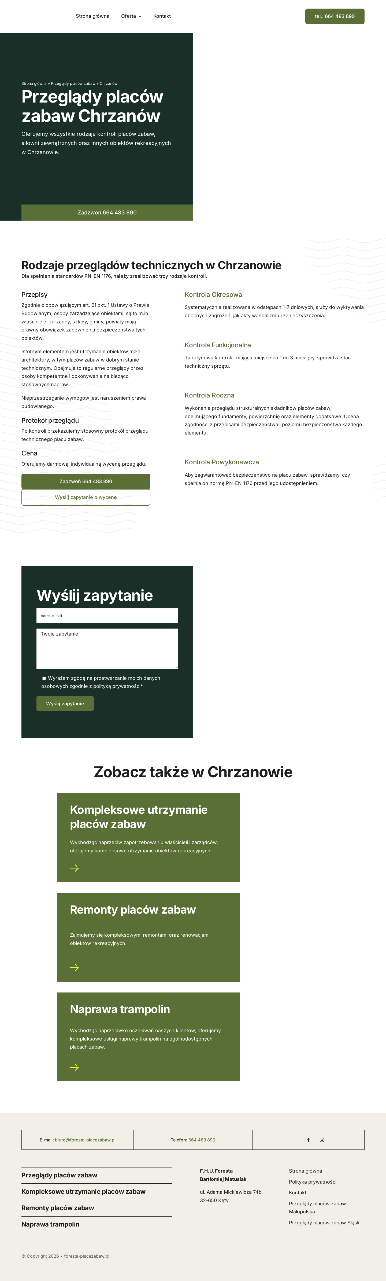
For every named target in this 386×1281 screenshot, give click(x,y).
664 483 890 (201, 1140)
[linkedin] (335, 1138)
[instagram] (322, 1140)
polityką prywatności (116, 686)
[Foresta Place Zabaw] (281, 1141)
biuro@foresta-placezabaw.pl (85, 1140)
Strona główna (34, 83)
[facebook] (308, 1140)
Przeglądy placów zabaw (73, 83)
